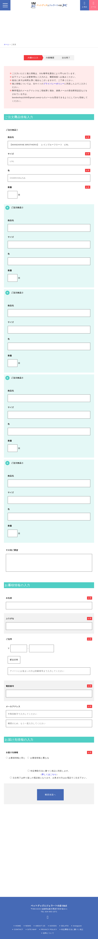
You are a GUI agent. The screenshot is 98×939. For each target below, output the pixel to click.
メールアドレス (13, 707)
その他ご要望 (12, 550)
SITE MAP (32, 929)
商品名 (11, 137)
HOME (18, 926)
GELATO (65, 926)
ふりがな (10, 619)
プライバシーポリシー (53, 84)
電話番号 (10, 686)
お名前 (9, 598)
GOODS (53, 926)
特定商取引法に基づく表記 (72, 929)
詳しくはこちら (49, 774)
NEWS (28, 926)
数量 (10, 187)
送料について (48, 933)
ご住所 (9, 639)
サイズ (11, 154)
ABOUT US (40, 926)
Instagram (77, 926)
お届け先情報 (12, 753)
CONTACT (18, 929)
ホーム (6, 44)
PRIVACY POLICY (49, 929)
